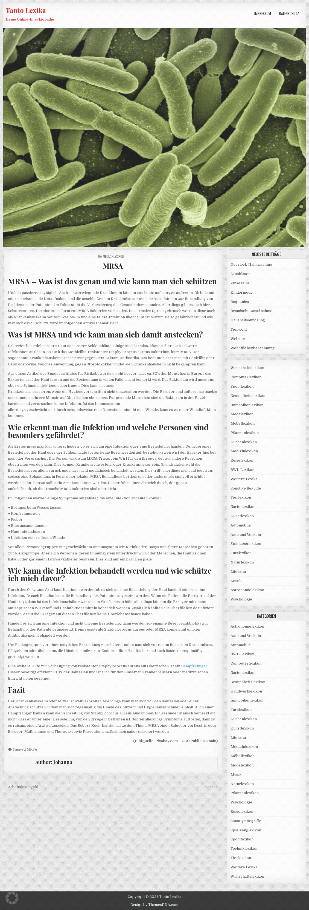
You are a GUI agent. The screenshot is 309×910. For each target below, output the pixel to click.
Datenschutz (289, 13)
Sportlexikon (242, 386)
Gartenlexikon (243, 507)
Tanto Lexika (26, 10)
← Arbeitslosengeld (21, 787)
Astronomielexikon (247, 590)
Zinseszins (240, 283)
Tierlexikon (241, 497)
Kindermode (242, 292)
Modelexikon (242, 414)
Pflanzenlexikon (245, 433)
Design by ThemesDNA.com (154, 905)
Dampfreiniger (194, 666)
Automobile (241, 525)
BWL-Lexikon (242, 470)
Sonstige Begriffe (246, 488)
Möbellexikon (243, 423)
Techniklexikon (244, 848)
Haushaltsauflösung (248, 320)
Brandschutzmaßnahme (251, 311)
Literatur (239, 572)
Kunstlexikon (242, 516)
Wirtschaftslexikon (247, 368)
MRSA (113, 266)
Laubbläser (240, 274)
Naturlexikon (242, 562)
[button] (12, 898)
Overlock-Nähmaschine (251, 264)
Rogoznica (240, 302)
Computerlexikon (246, 377)
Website (238, 339)
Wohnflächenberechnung (253, 348)
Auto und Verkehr (246, 535)
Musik (236, 581)
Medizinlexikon (113, 256)
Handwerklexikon (246, 691)
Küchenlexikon (244, 442)
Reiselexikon (242, 460)
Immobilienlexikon (247, 405)
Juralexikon (241, 553)
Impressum (262, 13)
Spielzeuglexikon (246, 544)
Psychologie (241, 599)
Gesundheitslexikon (248, 396)
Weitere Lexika (244, 479)
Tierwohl (239, 329)
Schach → (213, 787)
